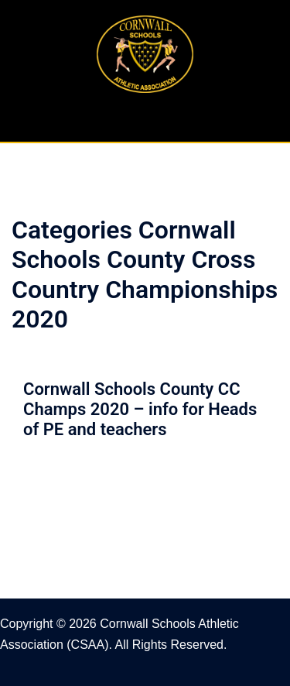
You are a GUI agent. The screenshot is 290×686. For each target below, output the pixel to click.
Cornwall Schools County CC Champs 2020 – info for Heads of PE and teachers (140, 409)
